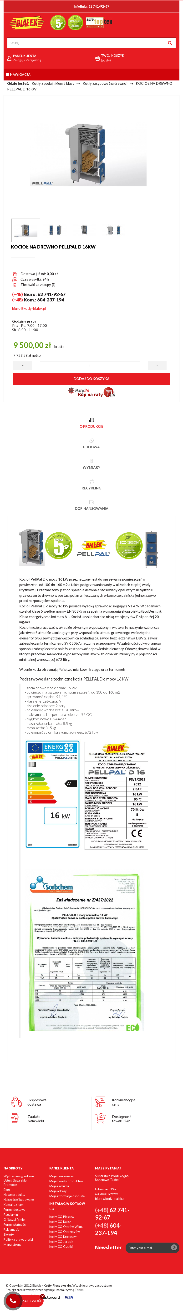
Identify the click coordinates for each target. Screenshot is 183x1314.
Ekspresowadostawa (36, 1102)
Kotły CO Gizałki (61, 1246)
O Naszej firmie (14, 1219)
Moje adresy (58, 1191)
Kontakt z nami (14, 1204)
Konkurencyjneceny (124, 1102)
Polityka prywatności (18, 1239)
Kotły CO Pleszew (61, 1217)
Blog (7, 1190)
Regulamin (11, 1214)
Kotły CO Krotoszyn (63, 1237)
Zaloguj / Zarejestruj (27, 60)
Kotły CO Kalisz (60, 1222)
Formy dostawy (14, 1209)
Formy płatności (15, 1224)
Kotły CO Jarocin (61, 1242)
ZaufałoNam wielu (36, 1118)
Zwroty (9, 1234)
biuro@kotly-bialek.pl (29, 308)
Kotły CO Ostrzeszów (64, 1232)
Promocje (10, 1185)
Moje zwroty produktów (66, 1181)
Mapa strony (12, 1244)
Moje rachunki (59, 1186)
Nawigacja (18, 74)
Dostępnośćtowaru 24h (121, 1118)
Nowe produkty (14, 1195)
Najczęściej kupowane (19, 1199)
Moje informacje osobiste (67, 1196)
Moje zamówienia (61, 1176)
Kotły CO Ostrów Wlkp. (66, 1227)
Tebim (79, 1290)
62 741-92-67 (98, 6)
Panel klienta (61, 1168)
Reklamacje (11, 1229)
